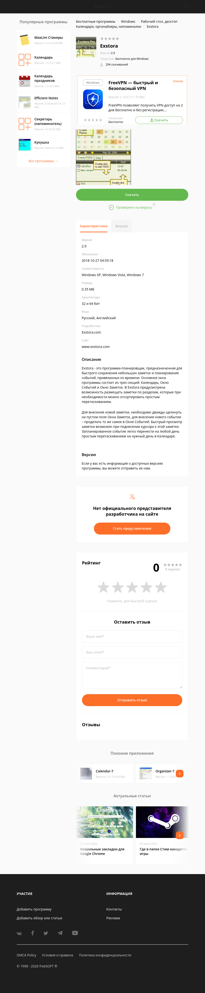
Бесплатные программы (95, 21)
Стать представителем (132, 528)
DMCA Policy (26, 955)
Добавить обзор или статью (39, 918)
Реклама (113, 918)
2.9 (107, 53)
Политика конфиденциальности (105, 955)
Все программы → (43, 161)
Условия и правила (57, 955)
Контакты (114, 909)
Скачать (132, 194)
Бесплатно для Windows (132, 59)
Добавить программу (34, 909)
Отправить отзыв (132, 700)
